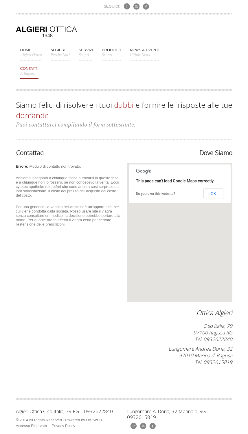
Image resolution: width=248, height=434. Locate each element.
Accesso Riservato (31, 426)
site (95, 211)
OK (213, 193)
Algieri (60, 55)
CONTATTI (29, 72)
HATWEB (94, 420)
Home (31, 55)
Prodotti (111, 55)
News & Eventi (144, 55)
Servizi (86, 55)
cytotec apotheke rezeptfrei (38, 186)
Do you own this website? (155, 194)
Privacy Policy (63, 426)
